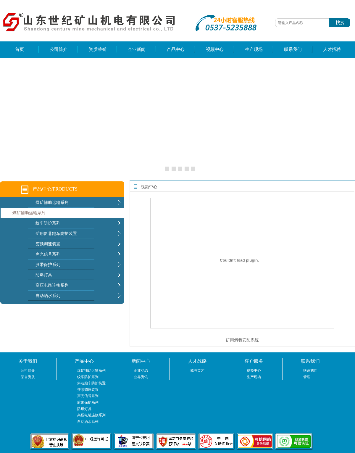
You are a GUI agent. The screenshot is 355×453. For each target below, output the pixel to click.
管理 (306, 377)
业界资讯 (141, 377)
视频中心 (215, 49)
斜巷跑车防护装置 (91, 383)
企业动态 (141, 370)
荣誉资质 (28, 377)
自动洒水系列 (88, 422)
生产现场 (254, 49)
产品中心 (176, 49)
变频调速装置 (88, 390)
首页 (19, 49)
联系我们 (293, 49)
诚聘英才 (197, 370)
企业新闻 (137, 49)
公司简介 (58, 49)
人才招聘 (332, 49)
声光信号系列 (88, 396)
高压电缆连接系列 (91, 415)
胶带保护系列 (88, 402)
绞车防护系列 (88, 377)
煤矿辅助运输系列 (29, 213)
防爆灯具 (84, 409)
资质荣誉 (97, 49)
